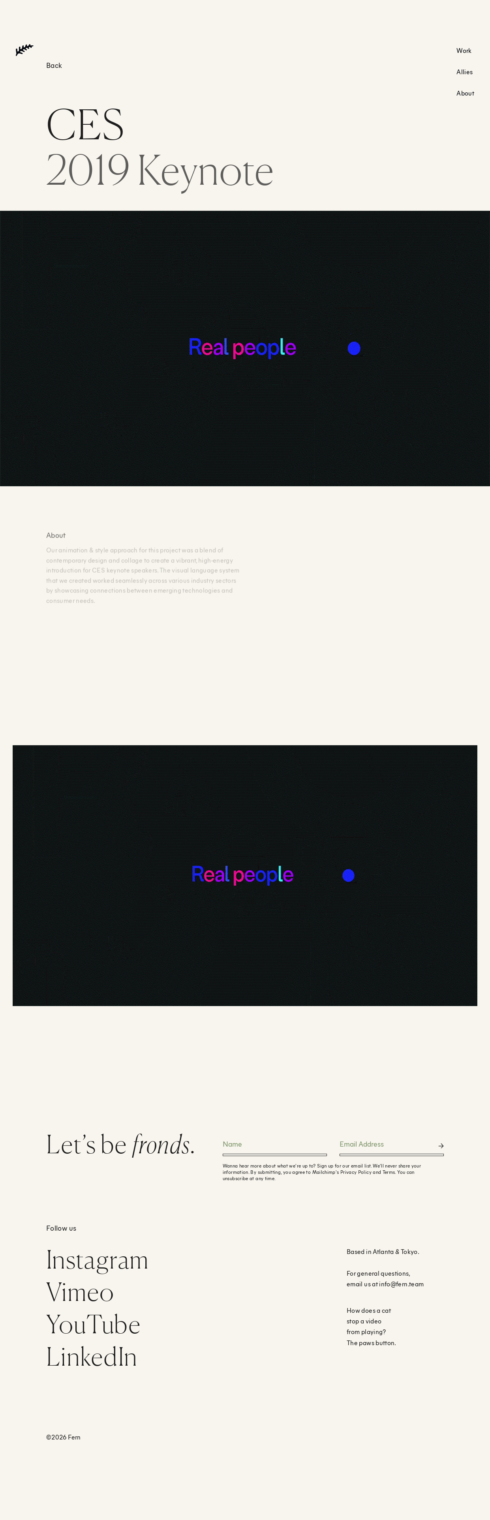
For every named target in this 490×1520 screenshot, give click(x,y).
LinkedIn (91, 1356)
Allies (464, 71)
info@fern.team (401, 1284)
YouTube (93, 1324)
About (465, 93)
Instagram (97, 1259)
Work (463, 50)
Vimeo (80, 1291)
